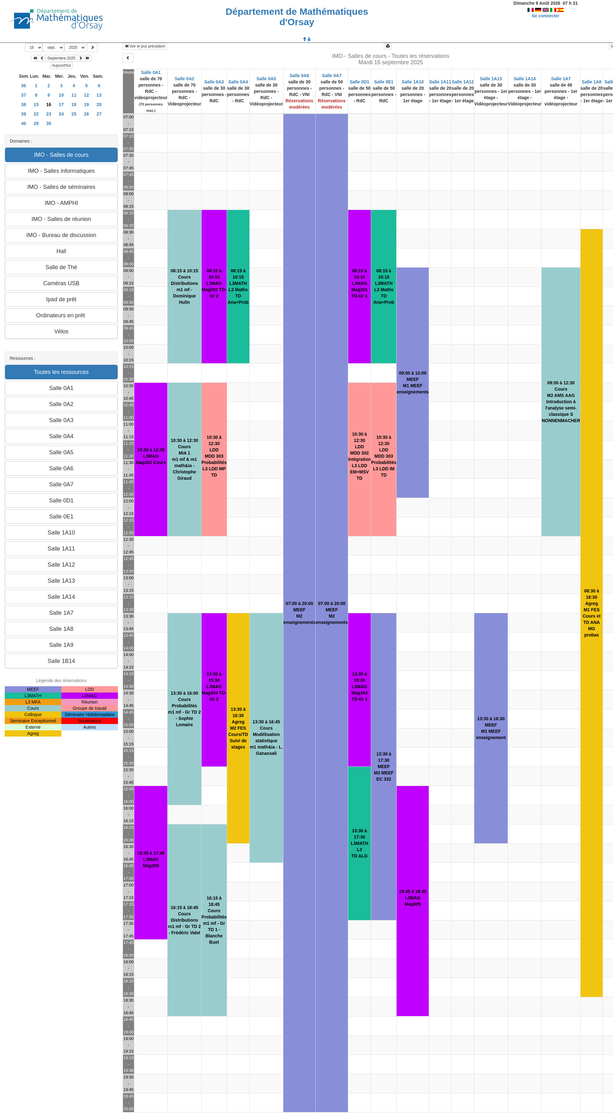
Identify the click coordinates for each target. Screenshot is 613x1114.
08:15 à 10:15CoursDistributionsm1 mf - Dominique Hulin (184, 286)
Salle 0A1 (151, 72)
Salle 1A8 (591, 81)
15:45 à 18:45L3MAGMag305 (412, 898)
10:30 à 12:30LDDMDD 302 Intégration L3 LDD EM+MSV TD (359, 456)
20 (99, 104)
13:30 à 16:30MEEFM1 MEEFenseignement (491, 728)
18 (73, 104)
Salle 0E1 (383, 81)
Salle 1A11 (440, 81)
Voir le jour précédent (145, 46)
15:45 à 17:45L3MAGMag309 (150, 859)
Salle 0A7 (332, 75)
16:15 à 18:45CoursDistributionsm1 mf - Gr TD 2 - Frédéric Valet (184, 920)
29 (36, 123)
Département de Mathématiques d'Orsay (297, 16)
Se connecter (546, 15)
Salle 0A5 (266, 78)
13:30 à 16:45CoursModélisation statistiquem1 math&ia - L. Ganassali (266, 737)
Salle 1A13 (491, 78)
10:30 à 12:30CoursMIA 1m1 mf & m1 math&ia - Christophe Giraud (184, 459)
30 (48, 123)
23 (48, 113)
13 (99, 95)
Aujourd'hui (61, 65)
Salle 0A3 (214, 81)
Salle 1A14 (525, 78)
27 (99, 113)
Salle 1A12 (463, 81)
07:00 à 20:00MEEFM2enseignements (299, 613)
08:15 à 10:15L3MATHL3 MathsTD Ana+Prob (238, 286)
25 (73, 113)
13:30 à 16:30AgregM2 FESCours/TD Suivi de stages (238, 728)
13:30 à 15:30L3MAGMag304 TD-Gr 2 (214, 686)
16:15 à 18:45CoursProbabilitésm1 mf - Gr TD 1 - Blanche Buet (214, 920)
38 (23, 104)
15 (36, 104)
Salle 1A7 (561, 78)
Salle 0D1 (359, 81)
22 (36, 113)
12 (86, 95)
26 (86, 113)
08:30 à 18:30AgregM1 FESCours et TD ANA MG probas (592, 612)
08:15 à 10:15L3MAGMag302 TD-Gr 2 (214, 283)
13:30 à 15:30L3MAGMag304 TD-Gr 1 (359, 686)
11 (73, 95)
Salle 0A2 (184, 78)
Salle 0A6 (299, 75)
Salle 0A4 (238, 81)
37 (23, 95)
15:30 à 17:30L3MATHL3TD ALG (359, 843)
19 (86, 104)
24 (61, 113)
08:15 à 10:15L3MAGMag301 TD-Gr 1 (359, 283)
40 (23, 123)
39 (23, 113)
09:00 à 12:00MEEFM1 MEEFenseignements (413, 382)
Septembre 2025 (61, 58)
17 (61, 104)
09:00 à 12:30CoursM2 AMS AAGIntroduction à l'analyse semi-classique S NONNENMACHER (561, 401)
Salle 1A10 (413, 81)
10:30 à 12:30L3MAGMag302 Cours (151, 456)
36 (23, 85)
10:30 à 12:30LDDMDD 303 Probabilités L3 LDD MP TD (214, 456)
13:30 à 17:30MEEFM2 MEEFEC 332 (383, 766)
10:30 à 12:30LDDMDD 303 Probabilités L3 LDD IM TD (383, 456)
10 (61, 95)
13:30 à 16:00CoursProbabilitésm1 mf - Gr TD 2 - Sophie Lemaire (184, 709)
